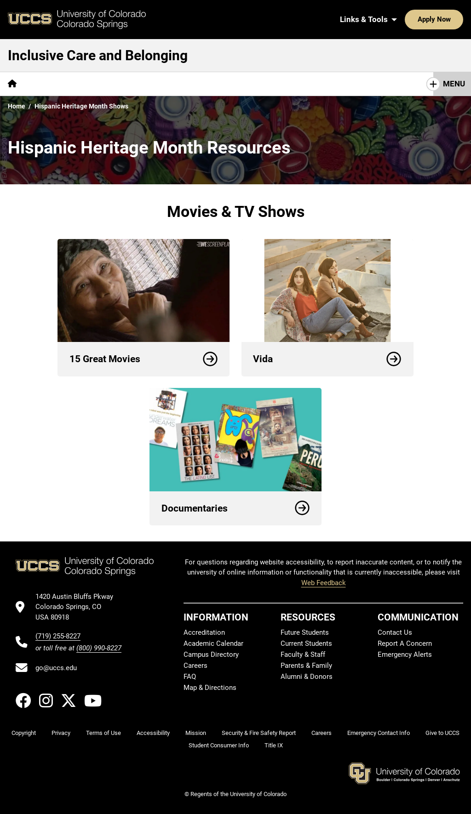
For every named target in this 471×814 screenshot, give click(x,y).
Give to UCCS (442, 732)
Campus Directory (211, 654)
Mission (195, 732)
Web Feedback (323, 583)
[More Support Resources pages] (216, 84)
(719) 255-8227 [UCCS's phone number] (57, 636)
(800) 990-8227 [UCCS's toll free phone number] (98, 648)
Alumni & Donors (307, 676)
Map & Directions (210, 687)
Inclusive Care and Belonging (98, 55)
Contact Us (395, 632)
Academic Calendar (213, 643)
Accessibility (153, 732)
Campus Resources (125, 83)
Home (16, 106)
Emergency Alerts (405, 654)
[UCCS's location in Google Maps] (78, 607)
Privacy (61, 732)
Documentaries (235, 508)
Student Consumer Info (219, 745)
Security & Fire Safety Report (259, 732)
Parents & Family (306, 665)
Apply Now (405, 19)
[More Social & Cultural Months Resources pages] (343, 84)
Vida (327, 359)
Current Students (306, 643)
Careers (195, 665)
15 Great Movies (143, 359)
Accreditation (204, 632)
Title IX (273, 745)
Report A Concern (405, 643)
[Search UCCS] (453, 19)
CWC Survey (53, 83)
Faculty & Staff (303, 654)
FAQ (190, 676)
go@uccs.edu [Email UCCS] (56, 668)
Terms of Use (103, 732)
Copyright (23, 732)
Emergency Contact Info (378, 732)
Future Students (305, 632)
